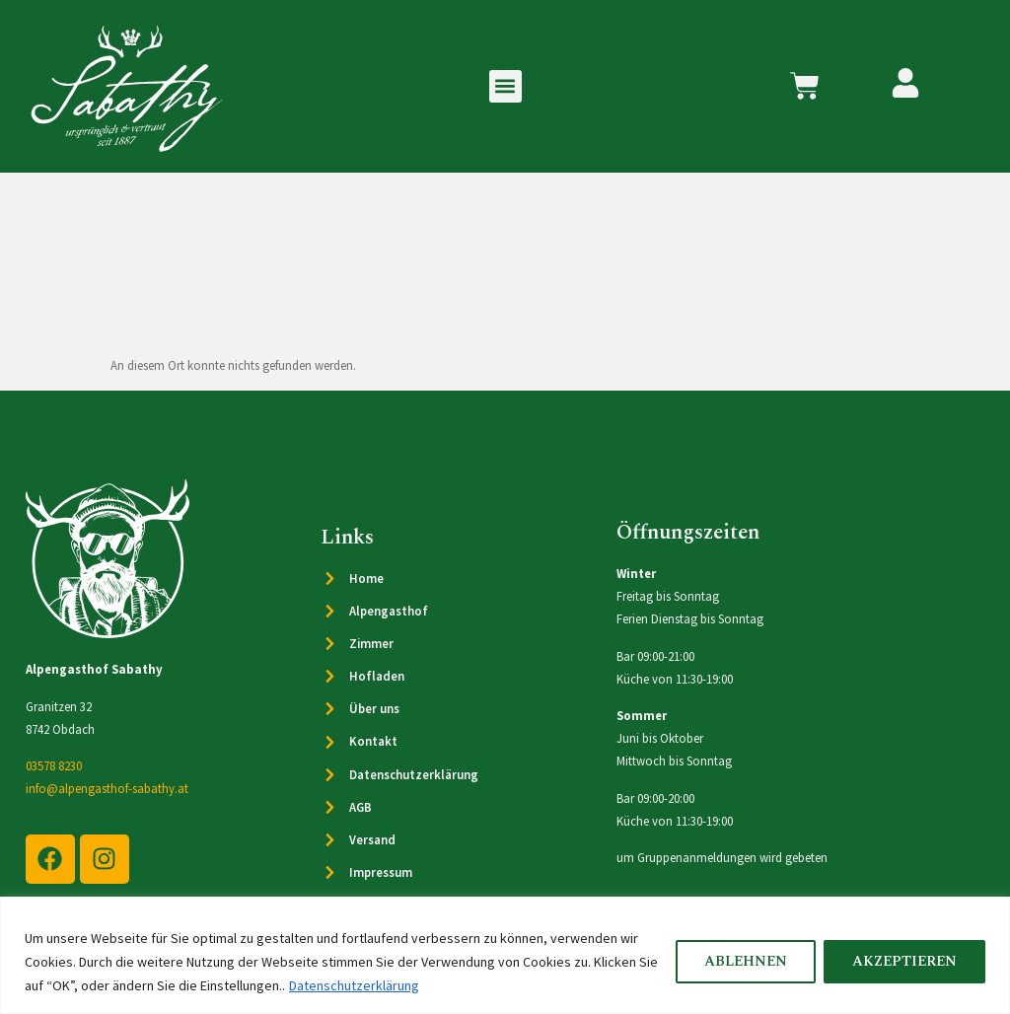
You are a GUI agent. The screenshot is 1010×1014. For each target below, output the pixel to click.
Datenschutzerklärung (354, 985)
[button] (505, 86)
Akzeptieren (904, 962)
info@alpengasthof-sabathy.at (107, 788)
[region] (505, 955)
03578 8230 (54, 765)
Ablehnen (745, 962)
